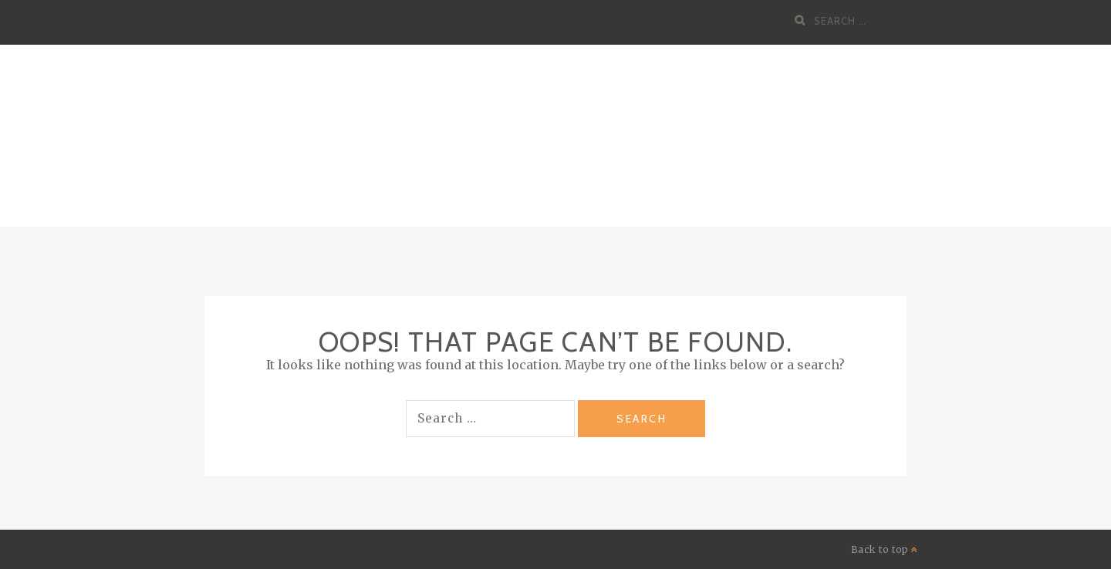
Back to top (884, 549)
